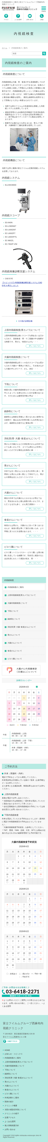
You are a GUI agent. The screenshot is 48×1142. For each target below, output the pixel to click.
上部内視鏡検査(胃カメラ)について (22, 595)
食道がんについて (15, 651)
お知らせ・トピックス (14, 1054)
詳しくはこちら (35, 346)
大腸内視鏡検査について (17, 603)
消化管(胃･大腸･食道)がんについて (22, 627)
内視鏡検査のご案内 (16, 587)
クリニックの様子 (12, 1114)
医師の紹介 (9, 1102)
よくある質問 (10, 1121)
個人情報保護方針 (12, 1125)
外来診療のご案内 (12, 1098)
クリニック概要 (11, 1106)
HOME (7, 1050)
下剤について (13, 611)
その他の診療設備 (25, 321)
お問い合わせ (10, 1129)
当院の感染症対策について (15, 1110)
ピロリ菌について (15, 659)
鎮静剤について (14, 619)
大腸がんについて (15, 643)
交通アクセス (10, 1117)
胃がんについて (14, 635)
